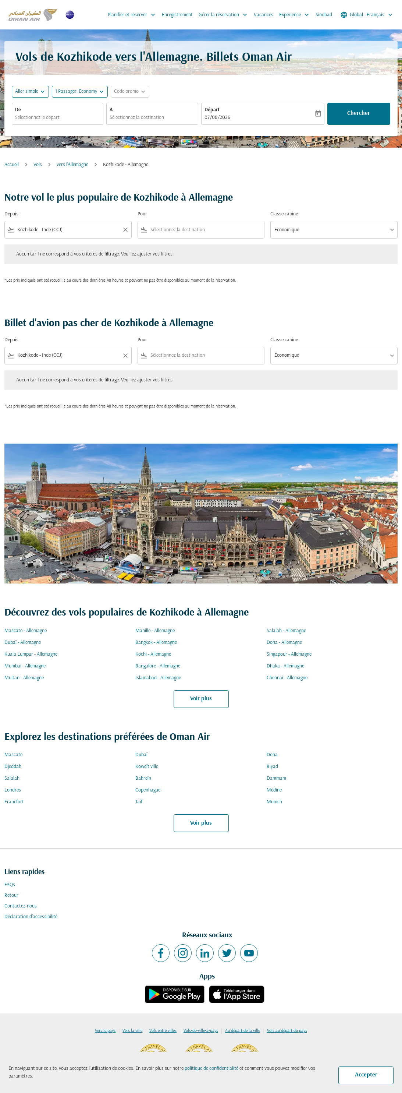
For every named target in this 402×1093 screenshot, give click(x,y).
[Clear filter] (125, 229)
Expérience (296, 14)
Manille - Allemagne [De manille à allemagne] (155, 631)
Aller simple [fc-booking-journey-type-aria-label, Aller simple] (26, 91)
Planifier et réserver (133, 14)
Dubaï (141, 755)
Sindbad (324, 15)
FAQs (9, 885)
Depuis (11, 214)
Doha (272, 755)
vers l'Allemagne (72, 165)
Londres (12, 790)
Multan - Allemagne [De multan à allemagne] (24, 678)
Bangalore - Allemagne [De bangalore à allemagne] (157, 666)
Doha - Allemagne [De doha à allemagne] (284, 642)
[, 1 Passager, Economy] (76, 91)
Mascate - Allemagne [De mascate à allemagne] (25, 631)
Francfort (14, 802)
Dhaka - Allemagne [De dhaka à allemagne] (285, 666)
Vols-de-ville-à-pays (201, 1031)
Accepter (366, 1075)
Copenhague (147, 790)
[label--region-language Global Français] (367, 14)
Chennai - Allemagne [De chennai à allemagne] (287, 678)
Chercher (358, 113)
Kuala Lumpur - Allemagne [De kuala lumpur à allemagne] (30, 654)
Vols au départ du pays (287, 1031)
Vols (37, 165)
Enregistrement (177, 15)
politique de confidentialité (211, 1068)
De (18, 110)
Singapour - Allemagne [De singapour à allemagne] (289, 654)
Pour (142, 214)
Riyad (272, 766)
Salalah (11, 778)
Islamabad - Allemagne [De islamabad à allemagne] (158, 678)
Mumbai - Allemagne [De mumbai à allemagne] (25, 666)
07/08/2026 (217, 117)
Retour (11, 895)
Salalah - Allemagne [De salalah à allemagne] (286, 631)
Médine (274, 790)
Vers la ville (132, 1031)
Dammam (276, 778)
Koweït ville (146, 766)
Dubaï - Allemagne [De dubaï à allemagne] (22, 642)
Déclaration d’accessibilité (30, 917)
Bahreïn (143, 778)
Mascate (13, 755)
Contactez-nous (20, 906)
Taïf (138, 802)
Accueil (11, 165)
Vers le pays (105, 1031)
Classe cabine (284, 214)
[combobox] (57, 117)
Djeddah (12, 766)
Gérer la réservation (225, 14)
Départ (212, 110)
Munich (274, 802)
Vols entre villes (163, 1031)
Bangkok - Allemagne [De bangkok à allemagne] (156, 642)
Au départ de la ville (242, 1031)
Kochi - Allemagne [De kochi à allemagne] (153, 654)
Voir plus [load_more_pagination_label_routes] (201, 699)
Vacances (263, 15)
